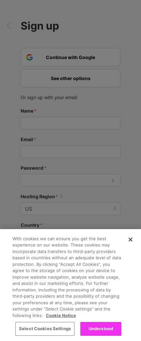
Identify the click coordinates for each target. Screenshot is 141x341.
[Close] (130, 239)
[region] (70, 285)
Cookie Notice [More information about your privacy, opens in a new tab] (61, 315)
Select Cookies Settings (45, 328)
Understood (101, 328)
